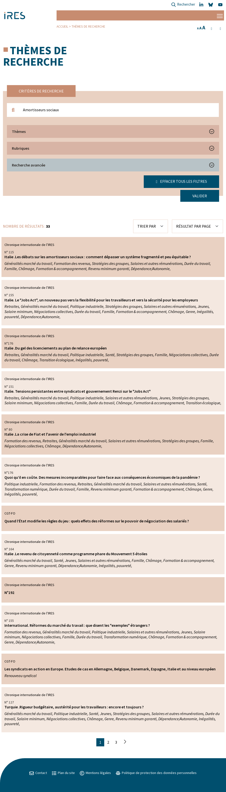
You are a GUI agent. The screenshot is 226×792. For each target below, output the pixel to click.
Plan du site (63, 773)
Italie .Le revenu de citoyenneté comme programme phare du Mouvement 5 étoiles (75, 553)
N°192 (9, 592)
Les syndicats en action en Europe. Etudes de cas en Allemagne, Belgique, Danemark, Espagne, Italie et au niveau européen (110, 668)
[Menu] (220, 15)
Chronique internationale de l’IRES (29, 244)
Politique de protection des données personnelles (156, 773)
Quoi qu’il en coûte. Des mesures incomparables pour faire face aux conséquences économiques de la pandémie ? (102, 477)
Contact (38, 773)
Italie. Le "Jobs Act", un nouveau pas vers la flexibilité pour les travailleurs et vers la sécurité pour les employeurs (101, 299)
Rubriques (20, 148)
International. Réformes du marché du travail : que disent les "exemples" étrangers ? (77, 625)
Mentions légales (95, 773)
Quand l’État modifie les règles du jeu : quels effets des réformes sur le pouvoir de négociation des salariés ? (96, 520)
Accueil (62, 26)
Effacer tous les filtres (181, 181)
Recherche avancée (28, 165)
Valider (199, 195)
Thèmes (19, 131)
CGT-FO (9, 513)
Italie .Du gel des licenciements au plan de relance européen (55, 348)
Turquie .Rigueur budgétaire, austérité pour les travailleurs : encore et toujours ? (74, 706)
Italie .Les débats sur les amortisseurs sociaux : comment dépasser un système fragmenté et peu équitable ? (97, 256)
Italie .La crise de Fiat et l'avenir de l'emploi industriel (50, 434)
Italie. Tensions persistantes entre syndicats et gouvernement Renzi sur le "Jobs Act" (77, 391)
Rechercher (183, 5)
